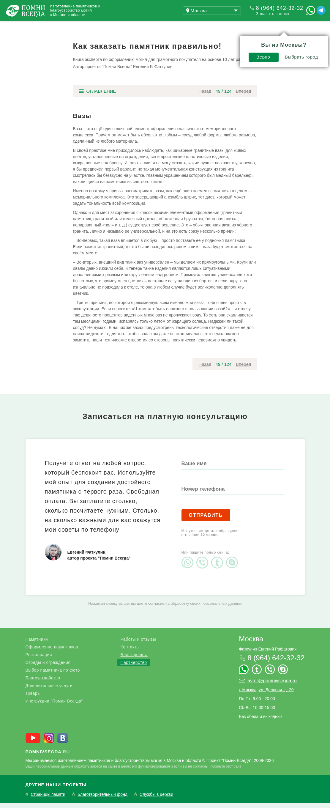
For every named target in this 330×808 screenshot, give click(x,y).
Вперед (243, 95)
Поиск (301, 26)
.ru (48, 756)
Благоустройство (43, 682)
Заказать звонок (272, 13)
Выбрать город (216, 40)
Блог (122, 26)
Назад (204, 95)
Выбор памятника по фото (53, 674)
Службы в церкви (156, 799)
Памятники (37, 644)
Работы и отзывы (74, 26)
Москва (251, 644)
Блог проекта (133, 659)
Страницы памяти (48, 799)
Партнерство (133, 667)
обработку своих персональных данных (206, 608)
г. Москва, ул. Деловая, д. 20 (266, 694)
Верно (179, 40)
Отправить (206, 519)
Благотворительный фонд (102, 799)
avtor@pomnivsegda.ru (272, 685)
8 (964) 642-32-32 (279, 8)
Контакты (129, 651)
